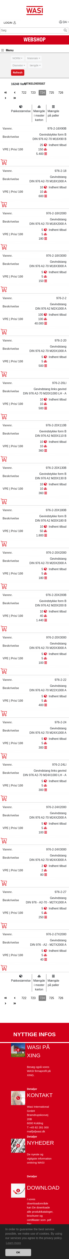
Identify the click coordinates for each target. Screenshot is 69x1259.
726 (60, 92)
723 (33, 92)
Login (10, 22)
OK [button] (18, 1252)
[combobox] (17, 58)
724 (42, 92)
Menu (7, 50)
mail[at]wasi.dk (36, 1131)
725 (51, 92)
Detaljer (32, 1088)
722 (24, 92)
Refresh (17, 72)
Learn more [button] (13, 1243)
